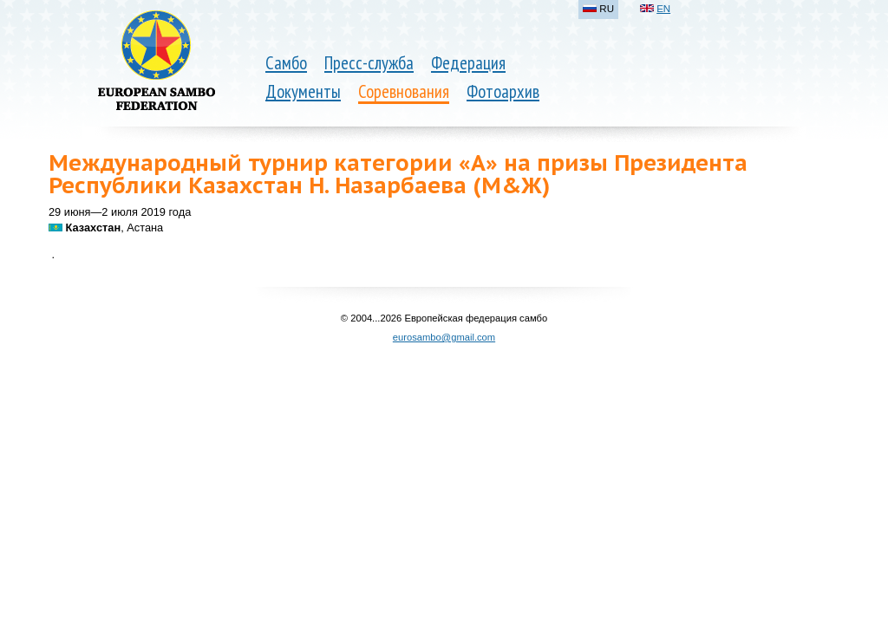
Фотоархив (503, 91)
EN (663, 8)
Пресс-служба (369, 63)
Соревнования (403, 91)
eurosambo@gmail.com (444, 337)
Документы (303, 91)
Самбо (286, 63)
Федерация (468, 63)
